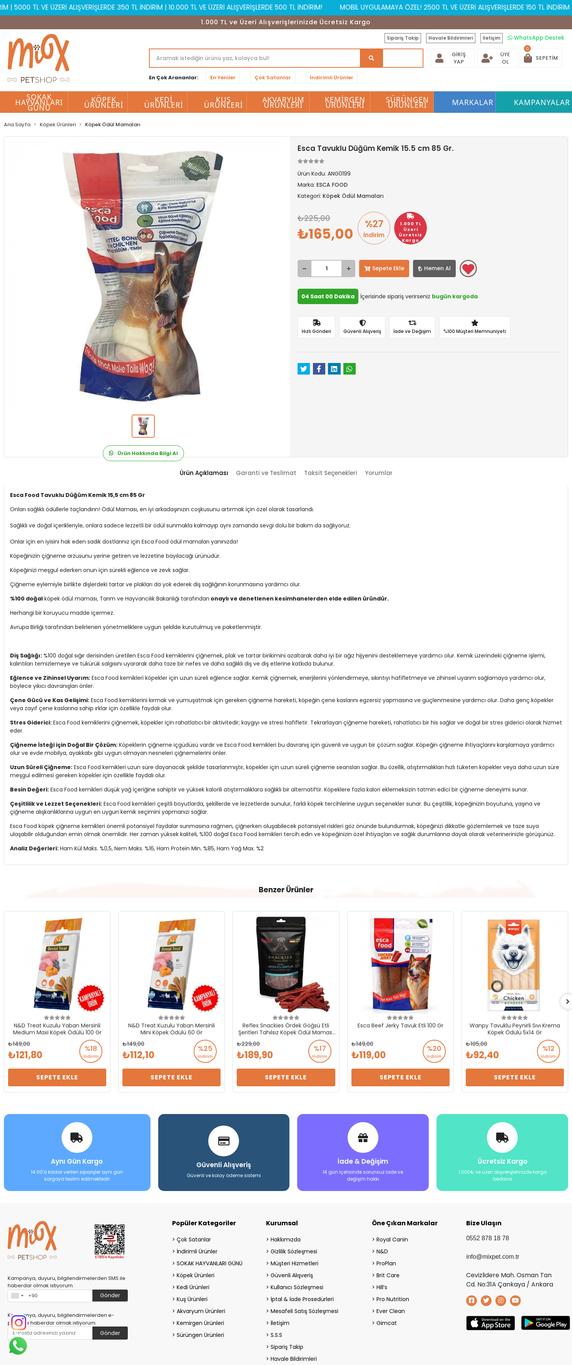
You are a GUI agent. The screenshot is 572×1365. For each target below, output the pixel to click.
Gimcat (386, 1323)
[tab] (204, 473)
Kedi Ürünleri (193, 1287)
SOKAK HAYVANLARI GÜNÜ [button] (39, 102)
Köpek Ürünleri (195, 1275)
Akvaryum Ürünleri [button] (283, 102)
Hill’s (381, 1287)
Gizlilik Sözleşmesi (294, 1251)
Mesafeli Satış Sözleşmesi (304, 1311)
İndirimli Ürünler (331, 77)
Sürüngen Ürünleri (200, 1334)
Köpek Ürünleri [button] (104, 102)
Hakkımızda (286, 1239)
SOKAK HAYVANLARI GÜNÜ (210, 1263)
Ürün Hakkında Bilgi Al (143, 453)
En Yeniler (223, 77)
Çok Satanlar (272, 77)
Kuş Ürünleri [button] (223, 102)
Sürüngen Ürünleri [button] (407, 102)
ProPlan (386, 1263)
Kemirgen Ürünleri (200, 1323)
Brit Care (388, 1275)
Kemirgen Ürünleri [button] (345, 102)
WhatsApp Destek (536, 38)
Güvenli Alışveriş (292, 1275)
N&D (382, 1251)
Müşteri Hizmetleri (294, 1263)
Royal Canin (392, 1239)
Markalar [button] (472, 102)
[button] (541, 58)
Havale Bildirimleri (450, 38)
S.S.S (276, 1334)
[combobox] (17, 1296)
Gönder (110, 1295)
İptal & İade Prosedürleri (302, 1299)
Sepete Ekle (384, 268)
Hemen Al (434, 268)
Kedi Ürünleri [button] (164, 102)
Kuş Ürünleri (192, 1299)
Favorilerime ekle (468, 269)
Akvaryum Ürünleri (201, 1311)
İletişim (491, 38)
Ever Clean (390, 1311)
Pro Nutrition (392, 1299)
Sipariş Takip (403, 38)
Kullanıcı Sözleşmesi (297, 1287)
